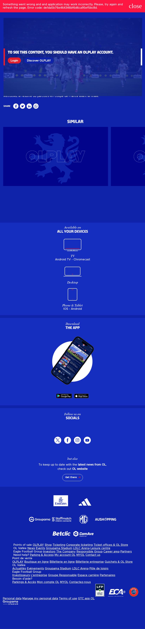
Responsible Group (90, 572)
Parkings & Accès (24, 602)
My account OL (65, 575)
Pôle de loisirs (98, 589)
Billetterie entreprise (90, 582)
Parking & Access (42, 575)
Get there (71, 498)
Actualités (19, 589)
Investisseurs (21, 595)
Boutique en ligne (36, 582)
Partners (126, 572)
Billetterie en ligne (62, 582)
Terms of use (68, 619)
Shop (48, 565)
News (31, 568)
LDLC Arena (81, 568)
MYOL (80, 575)
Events (40, 568)
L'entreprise (39, 595)
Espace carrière (88, 595)
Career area (111, 572)
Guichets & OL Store (119, 582)
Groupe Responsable (62, 595)
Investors (49, 572)
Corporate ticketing (79, 565)
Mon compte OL (48, 602)
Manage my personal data (40, 619)
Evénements (35, 589)
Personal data (12, 619)
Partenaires (107, 595)
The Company (66, 572)
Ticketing (59, 565)
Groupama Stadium (59, 568)
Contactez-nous (80, 602)
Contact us (93, 575)
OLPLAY (38, 565)
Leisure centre (100, 568)
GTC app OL (86, 619)
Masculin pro (11, 115)
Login (15, 60)
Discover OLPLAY (40, 60)
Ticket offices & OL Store (111, 565)
